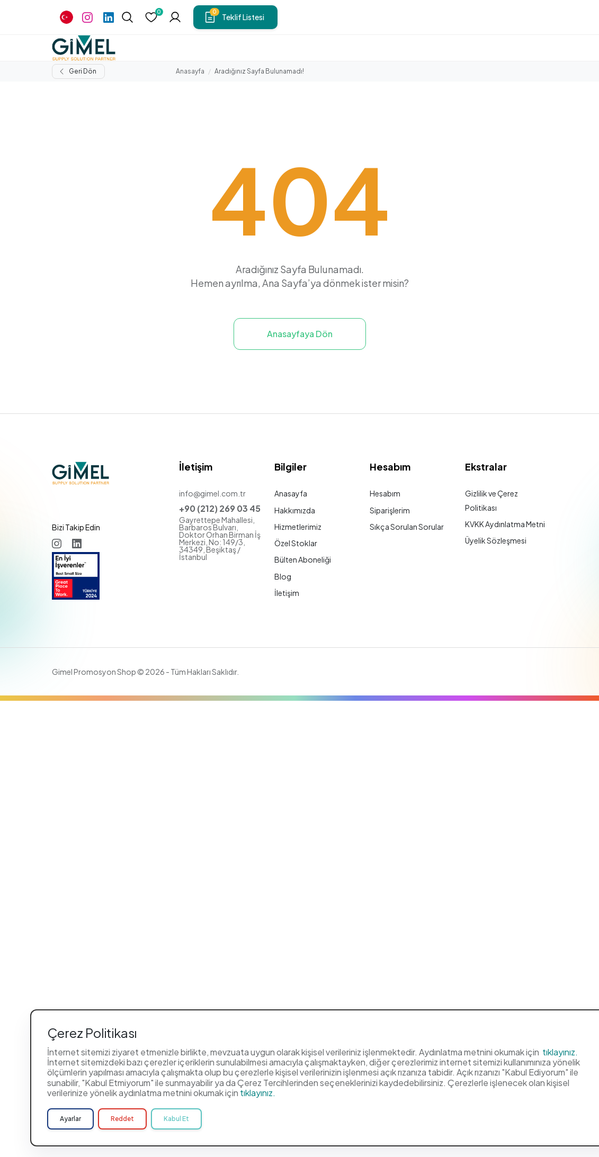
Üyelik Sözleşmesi (495, 540)
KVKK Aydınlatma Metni (505, 524)
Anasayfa (190, 71)
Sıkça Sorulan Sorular (407, 526)
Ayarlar (70, 1130)
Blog (282, 576)
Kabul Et (176, 1130)
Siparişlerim (390, 510)
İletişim (286, 593)
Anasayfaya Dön (300, 333)
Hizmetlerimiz (297, 526)
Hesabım (385, 493)
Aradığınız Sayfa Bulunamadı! (259, 71)
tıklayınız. (560, 1063)
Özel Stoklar (295, 543)
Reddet (122, 1130)
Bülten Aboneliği (302, 559)
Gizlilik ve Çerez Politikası (491, 500)
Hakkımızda (294, 510)
